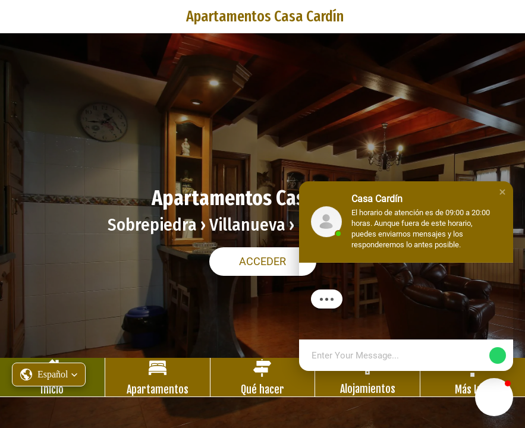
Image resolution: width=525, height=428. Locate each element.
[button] (49, 374)
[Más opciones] (472, 377)
